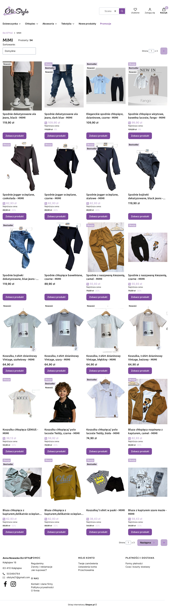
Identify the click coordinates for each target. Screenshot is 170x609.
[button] (122, 11)
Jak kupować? (39, 570)
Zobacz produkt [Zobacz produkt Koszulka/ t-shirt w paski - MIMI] (98, 532)
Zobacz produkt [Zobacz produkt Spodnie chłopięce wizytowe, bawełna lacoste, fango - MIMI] (140, 135)
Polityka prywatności (42, 587)
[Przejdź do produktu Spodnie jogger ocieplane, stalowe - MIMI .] (106, 166)
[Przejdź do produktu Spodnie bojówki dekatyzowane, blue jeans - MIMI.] (22, 247)
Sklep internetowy (81, 604)
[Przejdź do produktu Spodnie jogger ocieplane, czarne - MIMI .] (64, 166)
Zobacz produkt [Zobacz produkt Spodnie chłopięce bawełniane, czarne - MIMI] (56, 297)
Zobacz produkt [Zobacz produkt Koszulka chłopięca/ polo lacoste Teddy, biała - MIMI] (98, 451)
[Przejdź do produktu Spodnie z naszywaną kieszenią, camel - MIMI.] (106, 247)
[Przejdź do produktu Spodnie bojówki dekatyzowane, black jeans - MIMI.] (147, 166)
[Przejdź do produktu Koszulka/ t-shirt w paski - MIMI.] (106, 482)
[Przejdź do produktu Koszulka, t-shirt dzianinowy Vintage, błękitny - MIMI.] (106, 328)
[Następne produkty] (147, 542)
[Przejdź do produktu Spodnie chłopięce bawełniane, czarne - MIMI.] (64, 247)
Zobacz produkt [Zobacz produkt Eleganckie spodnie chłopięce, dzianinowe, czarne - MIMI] (98, 135)
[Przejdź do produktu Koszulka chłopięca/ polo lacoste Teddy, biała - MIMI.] (106, 401)
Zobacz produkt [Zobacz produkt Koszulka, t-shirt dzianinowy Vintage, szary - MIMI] (56, 370)
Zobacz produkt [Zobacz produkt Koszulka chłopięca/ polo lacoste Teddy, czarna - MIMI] (56, 451)
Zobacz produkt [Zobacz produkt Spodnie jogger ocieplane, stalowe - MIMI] (98, 216)
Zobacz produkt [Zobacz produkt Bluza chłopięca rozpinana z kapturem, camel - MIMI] (140, 451)
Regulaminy (37, 563)
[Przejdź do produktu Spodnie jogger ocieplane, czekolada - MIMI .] (22, 166)
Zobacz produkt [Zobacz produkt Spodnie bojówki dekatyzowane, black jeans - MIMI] (140, 216)
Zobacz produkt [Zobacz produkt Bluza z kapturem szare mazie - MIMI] (140, 532)
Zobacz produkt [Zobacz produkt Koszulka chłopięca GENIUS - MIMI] (14, 451)
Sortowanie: (9, 44)
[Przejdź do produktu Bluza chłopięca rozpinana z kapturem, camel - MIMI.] (147, 401)
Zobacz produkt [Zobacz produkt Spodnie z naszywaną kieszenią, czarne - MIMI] (140, 297)
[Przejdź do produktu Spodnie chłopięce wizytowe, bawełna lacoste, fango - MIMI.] (147, 86)
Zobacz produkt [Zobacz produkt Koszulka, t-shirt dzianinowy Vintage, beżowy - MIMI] (140, 370)
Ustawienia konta (87, 566)
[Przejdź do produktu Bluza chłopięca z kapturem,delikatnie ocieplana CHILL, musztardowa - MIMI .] (64, 482)
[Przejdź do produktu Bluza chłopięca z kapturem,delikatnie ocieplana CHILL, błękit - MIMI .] (22, 482)
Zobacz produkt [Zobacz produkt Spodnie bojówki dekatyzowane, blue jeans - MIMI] (14, 297)
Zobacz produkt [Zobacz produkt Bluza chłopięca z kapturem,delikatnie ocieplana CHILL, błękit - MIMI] (14, 532)
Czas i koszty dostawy (138, 566)
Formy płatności (134, 563)
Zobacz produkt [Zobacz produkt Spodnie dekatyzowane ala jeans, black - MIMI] (14, 135)
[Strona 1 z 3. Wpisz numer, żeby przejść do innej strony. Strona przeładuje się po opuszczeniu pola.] (151, 51)
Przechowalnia (86, 570)
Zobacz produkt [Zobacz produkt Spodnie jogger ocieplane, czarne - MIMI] (56, 216)
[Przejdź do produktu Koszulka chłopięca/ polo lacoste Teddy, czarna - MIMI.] (64, 401)
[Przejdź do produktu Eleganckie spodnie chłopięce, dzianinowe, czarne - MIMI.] (106, 86)
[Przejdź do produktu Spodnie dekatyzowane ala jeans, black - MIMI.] (22, 86)
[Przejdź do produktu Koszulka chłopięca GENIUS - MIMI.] (22, 401)
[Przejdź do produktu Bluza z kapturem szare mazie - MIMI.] (147, 482)
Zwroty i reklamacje (41, 566)
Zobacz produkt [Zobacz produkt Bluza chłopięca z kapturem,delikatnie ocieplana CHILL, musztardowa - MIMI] (56, 532)
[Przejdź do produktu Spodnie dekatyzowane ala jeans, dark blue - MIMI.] (64, 86)
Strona (145, 51)
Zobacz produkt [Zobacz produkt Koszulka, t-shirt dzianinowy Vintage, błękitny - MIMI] (98, 370)
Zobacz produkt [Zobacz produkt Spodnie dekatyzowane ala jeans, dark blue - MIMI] (56, 135)
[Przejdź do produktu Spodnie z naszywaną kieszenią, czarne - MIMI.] (147, 247)
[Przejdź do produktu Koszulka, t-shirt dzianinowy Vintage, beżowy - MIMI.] (147, 328)
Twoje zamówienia (88, 563)
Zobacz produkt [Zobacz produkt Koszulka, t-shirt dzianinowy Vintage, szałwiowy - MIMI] (14, 370)
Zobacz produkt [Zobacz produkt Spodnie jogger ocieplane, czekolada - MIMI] (14, 216)
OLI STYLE (8, 33)
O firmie (35, 590)
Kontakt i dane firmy (42, 584)
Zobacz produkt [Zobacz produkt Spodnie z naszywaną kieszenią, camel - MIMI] (98, 297)
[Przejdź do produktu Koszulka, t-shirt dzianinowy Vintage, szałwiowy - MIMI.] (22, 328)
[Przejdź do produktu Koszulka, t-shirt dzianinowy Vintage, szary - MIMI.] (64, 328)
